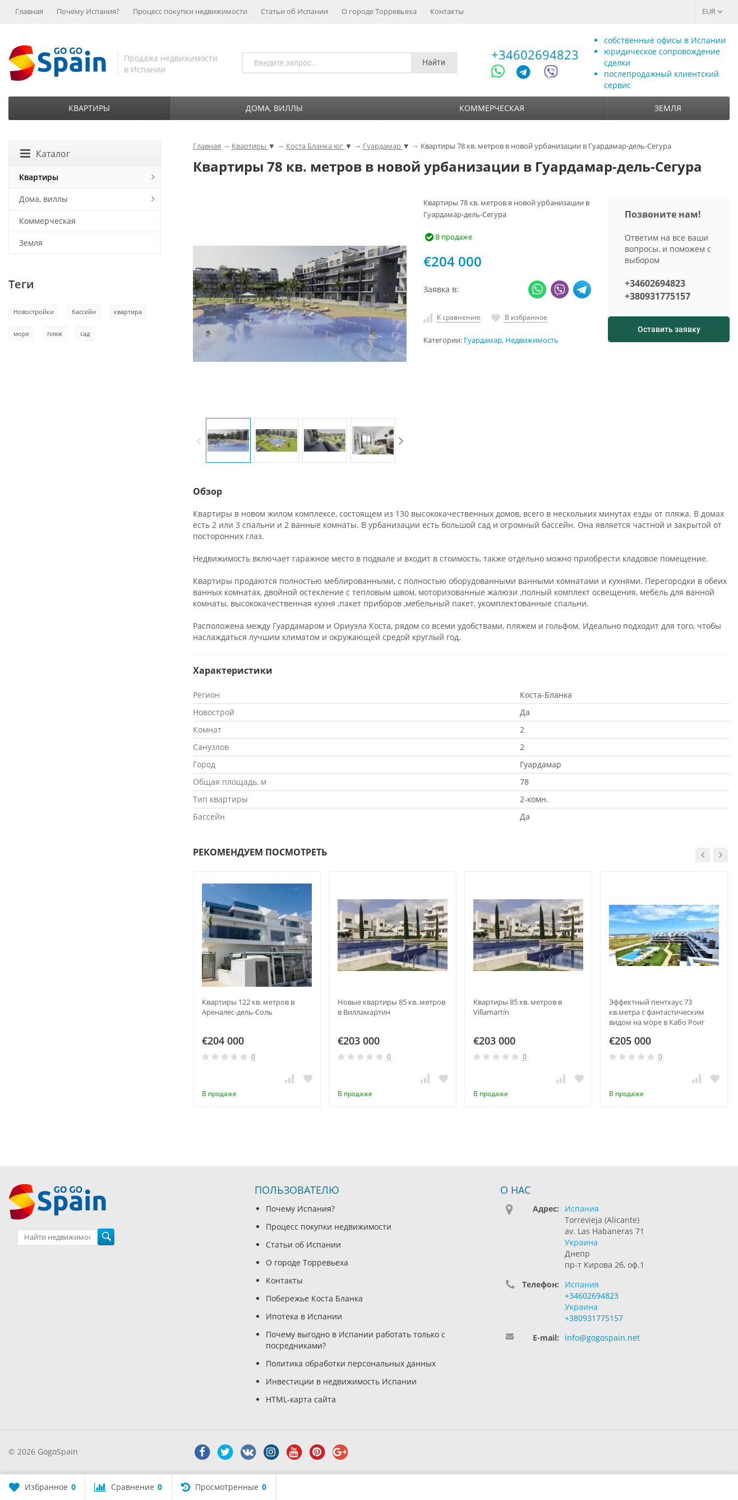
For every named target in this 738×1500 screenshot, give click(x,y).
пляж (54, 333)
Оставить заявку (669, 329)
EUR (712, 11)
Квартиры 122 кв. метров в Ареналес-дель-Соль (248, 1007)
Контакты (447, 11)
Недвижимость (532, 340)
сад (85, 333)
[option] (228, 440)
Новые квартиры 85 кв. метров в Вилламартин (391, 1007)
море (21, 333)
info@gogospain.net (602, 1337)
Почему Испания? (88, 11)
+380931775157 (657, 296)
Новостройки (33, 311)
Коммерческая (491, 108)
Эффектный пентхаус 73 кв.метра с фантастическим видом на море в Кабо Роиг (657, 1012)
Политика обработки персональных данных (351, 1363)
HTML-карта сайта (301, 1399)
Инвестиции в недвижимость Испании (341, 1381)
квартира (128, 311)
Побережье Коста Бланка (314, 1298)
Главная (29, 11)
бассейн (84, 311)
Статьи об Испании (294, 11)
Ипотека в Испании (304, 1316)
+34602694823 (535, 54)
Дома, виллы (274, 108)
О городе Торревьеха (379, 11)
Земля (667, 108)
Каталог (45, 154)
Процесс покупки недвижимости (190, 11)
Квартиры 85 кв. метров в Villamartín (517, 1007)
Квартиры (89, 108)
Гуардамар (483, 340)
